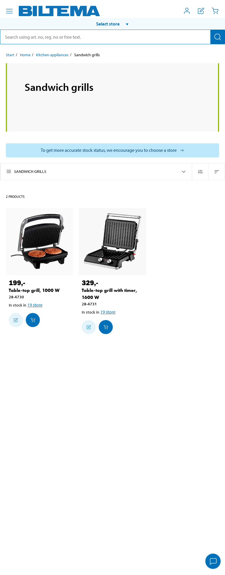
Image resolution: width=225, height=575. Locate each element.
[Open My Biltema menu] (187, 11)
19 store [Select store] (34, 305)
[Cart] (215, 11)
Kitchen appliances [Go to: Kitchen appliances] (52, 54)
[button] (112, 24)
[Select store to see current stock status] (112, 150)
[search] (112, 37)
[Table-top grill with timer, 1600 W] (112, 241)
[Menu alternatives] (9, 11)
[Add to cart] (33, 320)
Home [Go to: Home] (25, 54)
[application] (213, 562)
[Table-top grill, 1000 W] (39, 241)
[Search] (217, 37)
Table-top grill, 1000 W (34, 290)
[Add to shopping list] (16, 320)
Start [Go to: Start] (10, 54)
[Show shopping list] (201, 11)
